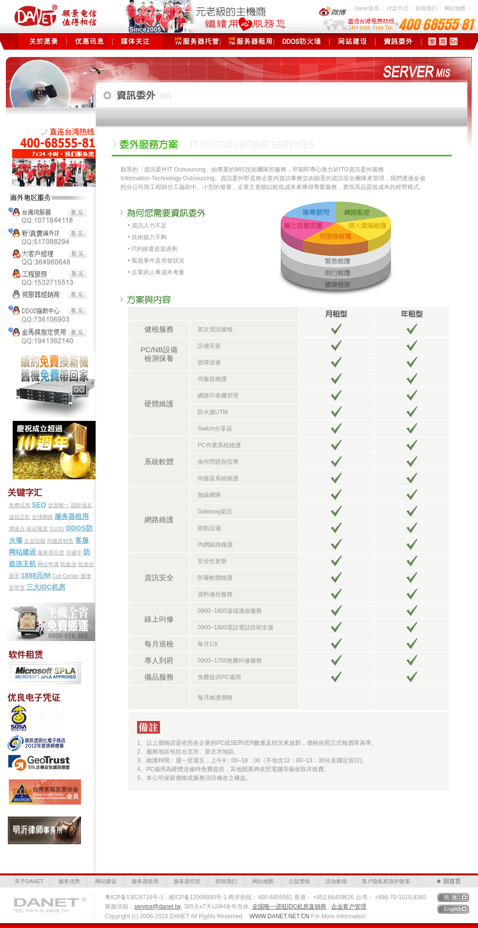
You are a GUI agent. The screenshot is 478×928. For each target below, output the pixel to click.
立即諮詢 (336, 697)
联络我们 (426, 8)
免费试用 (19, 505)
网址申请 (48, 564)
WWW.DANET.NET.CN (280, 916)
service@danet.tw (157, 906)
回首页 (452, 881)
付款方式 (397, 8)
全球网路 (42, 517)
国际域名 (81, 505)
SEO (39, 505)
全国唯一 (58, 505)
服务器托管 (193, 41)
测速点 (17, 528)
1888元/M (36, 575)
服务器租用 (247, 41)
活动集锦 (336, 881)
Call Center (65, 576)
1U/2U (56, 528)
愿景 (14, 576)
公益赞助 (299, 881)
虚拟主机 (19, 517)
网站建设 (352, 41)
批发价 (86, 564)
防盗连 (68, 564)
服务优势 (69, 881)
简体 (451, 897)
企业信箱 (34, 541)
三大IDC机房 (45, 587)
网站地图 (455, 8)
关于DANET (29, 881)
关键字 (74, 552)
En (453, 41)
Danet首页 (367, 8)
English (452, 909)
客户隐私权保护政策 (386, 881)
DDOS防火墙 (301, 41)
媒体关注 (135, 41)
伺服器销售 (60, 541)
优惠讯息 (89, 41)
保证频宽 (37, 528)
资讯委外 (398, 41)
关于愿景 (43, 41)
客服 (82, 540)
